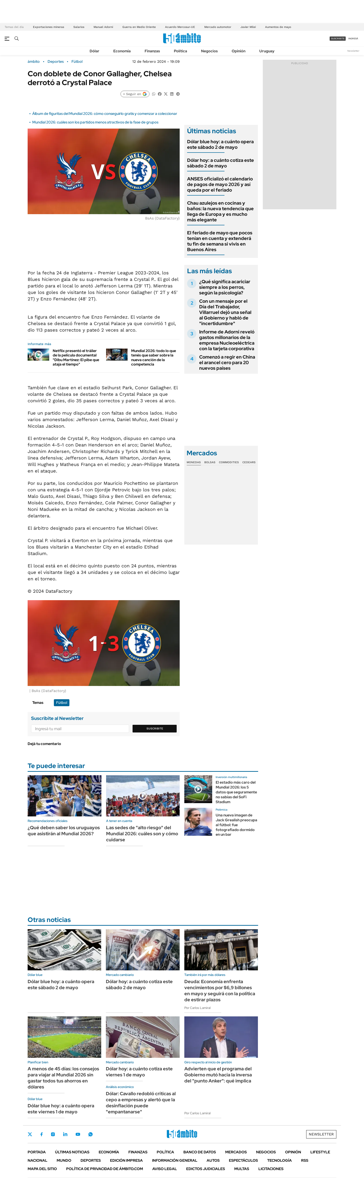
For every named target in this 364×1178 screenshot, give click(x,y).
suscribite (337, 38)
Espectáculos (243, 1160)
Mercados (236, 1152)
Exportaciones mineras (48, 27)
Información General (174, 1160)
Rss (304, 1160)
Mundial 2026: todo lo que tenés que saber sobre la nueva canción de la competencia (153, 357)
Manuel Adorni (103, 27)
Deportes (56, 61)
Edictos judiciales (205, 1168)
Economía (122, 51)
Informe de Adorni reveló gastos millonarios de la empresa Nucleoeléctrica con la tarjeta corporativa (226, 340)
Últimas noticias (72, 1152)
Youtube (77, 1134)
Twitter (30, 1134)
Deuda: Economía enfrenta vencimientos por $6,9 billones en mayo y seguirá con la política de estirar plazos (219, 990)
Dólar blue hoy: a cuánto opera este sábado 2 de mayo (220, 144)
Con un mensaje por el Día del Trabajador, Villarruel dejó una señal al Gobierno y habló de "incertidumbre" (225, 312)
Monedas (194, 462)
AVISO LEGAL (164, 1168)
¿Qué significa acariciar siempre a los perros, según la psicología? (224, 287)
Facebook (41, 1134)
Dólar (94, 51)
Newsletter (353, 51)
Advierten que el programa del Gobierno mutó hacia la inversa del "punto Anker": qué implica (218, 1075)
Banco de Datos (199, 1152)
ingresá (353, 38)
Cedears (249, 462)
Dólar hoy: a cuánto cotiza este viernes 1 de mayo (139, 1072)
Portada (37, 1152)
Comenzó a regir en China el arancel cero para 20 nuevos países (227, 362)
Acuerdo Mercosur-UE (180, 27)
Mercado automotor (217, 27)
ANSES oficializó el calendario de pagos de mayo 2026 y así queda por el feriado (220, 184)
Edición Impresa (126, 1160)
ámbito (34, 61)
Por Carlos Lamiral (197, 1008)
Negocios (209, 51)
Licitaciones (270, 1168)
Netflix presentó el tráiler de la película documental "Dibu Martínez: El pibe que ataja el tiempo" (76, 357)
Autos (213, 1160)
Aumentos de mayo (278, 27)
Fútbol (77, 61)
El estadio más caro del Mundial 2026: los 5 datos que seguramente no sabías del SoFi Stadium (236, 792)
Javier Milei (248, 27)
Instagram (53, 1134)
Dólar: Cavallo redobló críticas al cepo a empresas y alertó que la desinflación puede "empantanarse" (141, 1103)
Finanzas (152, 51)
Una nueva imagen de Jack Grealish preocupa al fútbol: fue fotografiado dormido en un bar (236, 825)
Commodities (229, 462)
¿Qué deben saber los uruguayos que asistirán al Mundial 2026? (64, 831)
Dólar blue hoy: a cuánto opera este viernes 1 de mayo (61, 1109)
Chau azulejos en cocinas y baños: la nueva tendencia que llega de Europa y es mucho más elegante (220, 211)
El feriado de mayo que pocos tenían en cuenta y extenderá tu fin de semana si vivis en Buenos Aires (219, 241)
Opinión (238, 51)
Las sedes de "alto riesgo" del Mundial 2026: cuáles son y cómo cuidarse (142, 834)
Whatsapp (90, 1134)
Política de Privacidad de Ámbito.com (104, 1168)
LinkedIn (65, 1134)
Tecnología (279, 1160)
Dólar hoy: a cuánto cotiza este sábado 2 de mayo (220, 163)
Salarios (78, 27)
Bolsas (209, 462)
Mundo (64, 1160)
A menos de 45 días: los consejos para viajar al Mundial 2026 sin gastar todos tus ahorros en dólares (63, 1078)
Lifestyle (320, 1152)
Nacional (37, 1160)
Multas (241, 1168)
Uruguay (266, 51)
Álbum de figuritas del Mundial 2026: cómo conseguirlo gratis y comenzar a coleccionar (104, 113)
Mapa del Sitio (42, 1168)
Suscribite (154, 728)
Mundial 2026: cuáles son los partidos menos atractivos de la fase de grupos (95, 122)
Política (180, 51)
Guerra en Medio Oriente (139, 27)
